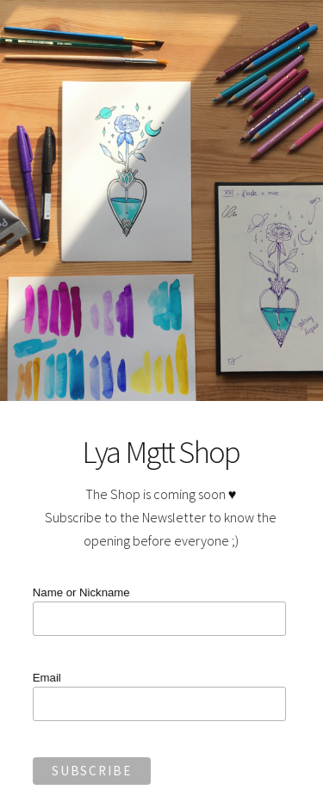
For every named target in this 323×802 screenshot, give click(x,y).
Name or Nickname (79, 592)
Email (45, 677)
